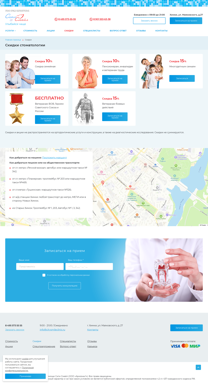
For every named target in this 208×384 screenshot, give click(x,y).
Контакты (161, 31)
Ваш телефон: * (76, 260)
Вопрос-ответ (118, 31)
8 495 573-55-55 (67, 19)
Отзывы (141, 31)
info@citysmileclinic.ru (52, 329)
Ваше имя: (24, 260)
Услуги (9, 31)
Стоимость (30, 31)
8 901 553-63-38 (101, 19)
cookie (25, 359)
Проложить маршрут (54, 157)
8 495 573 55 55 (13, 325)
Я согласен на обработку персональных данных (68, 275)
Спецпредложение (44, 346)
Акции (51, 31)
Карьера (92, 346)
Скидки (69, 31)
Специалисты (91, 31)
